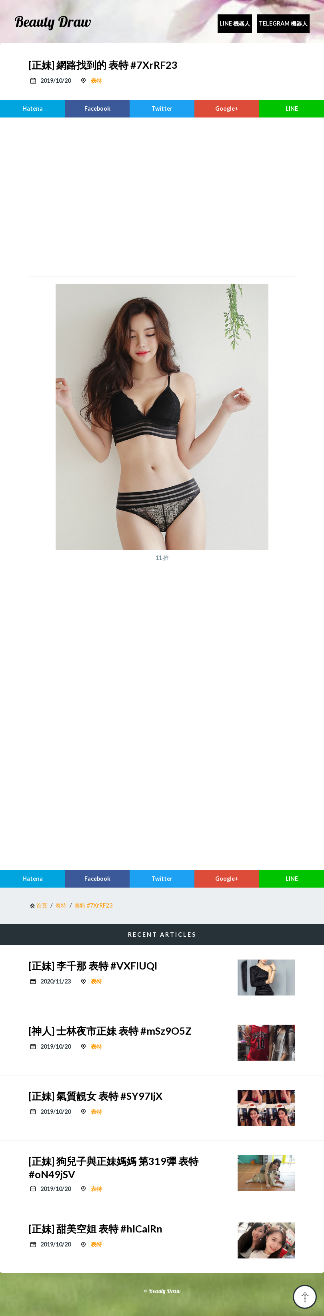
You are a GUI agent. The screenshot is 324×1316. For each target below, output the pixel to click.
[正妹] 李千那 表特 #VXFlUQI (93, 966)
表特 (96, 80)
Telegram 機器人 (283, 23)
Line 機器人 (235, 23)
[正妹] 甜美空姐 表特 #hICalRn (95, 1228)
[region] (162, 196)
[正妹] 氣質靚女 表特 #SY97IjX (95, 1096)
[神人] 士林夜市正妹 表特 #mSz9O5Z (110, 1031)
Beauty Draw (52, 21)
